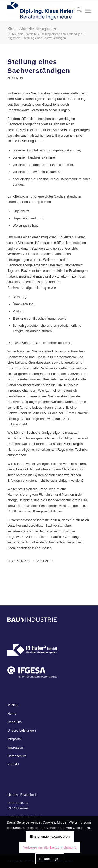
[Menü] (88, 10)
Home (11, 713)
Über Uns (14, 722)
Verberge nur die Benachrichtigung (50, 847)
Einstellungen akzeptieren (50, 836)
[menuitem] (76, 10)
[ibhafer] (40, 10)
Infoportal (14, 739)
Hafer (48, 560)
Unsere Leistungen (21, 730)
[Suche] (76, 10)
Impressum (15, 747)
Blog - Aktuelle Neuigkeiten (32, 28)
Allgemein (15, 78)
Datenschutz (16, 756)
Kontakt (13, 764)
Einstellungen (49, 859)
